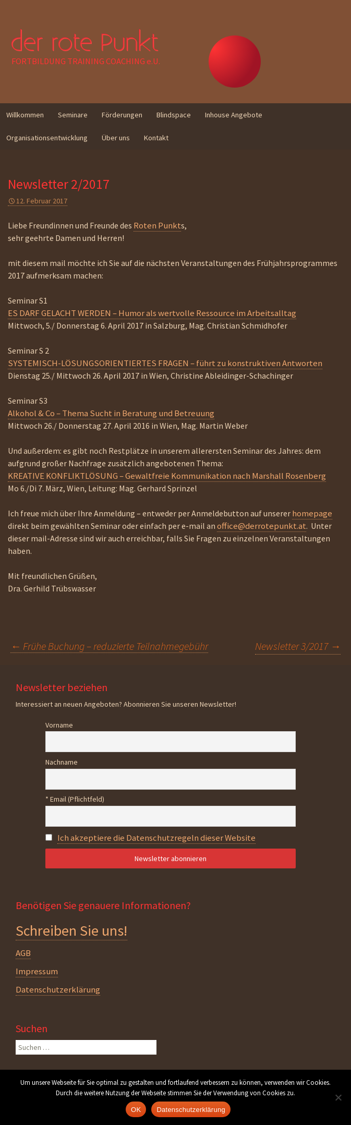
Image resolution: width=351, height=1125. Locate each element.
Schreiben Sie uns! (71, 930)
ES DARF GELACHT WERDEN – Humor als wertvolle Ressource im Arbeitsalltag (152, 313)
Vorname (59, 725)
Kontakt (156, 137)
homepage (312, 513)
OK (136, 1110)
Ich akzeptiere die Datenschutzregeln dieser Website (156, 837)
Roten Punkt (157, 225)
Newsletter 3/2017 (298, 645)
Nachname (61, 762)
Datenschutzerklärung (58, 989)
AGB (23, 953)
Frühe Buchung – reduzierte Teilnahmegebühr (109, 645)
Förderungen (122, 114)
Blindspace (173, 114)
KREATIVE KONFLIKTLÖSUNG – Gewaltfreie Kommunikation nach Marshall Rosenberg (167, 475)
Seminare (73, 114)
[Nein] (338, 1097)
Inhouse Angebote (233, 114)
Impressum (37, 971)
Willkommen (25, 114)
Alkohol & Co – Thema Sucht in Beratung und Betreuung (111, 413)
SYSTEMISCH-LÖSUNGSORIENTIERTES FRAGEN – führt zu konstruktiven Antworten (165, 363)
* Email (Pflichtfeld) (74, 799)
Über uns (116, 137)
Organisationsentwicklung (47, 137)
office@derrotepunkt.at (261, 525)
